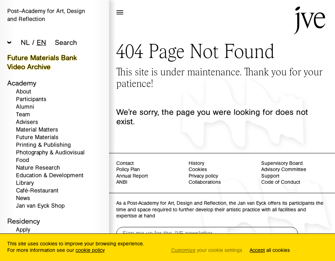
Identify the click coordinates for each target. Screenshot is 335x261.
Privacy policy (203, 176)
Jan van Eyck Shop (40, 206)
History (196, 164)
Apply (23, 230)
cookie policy (90, 250)
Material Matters (37, 130)
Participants (31, 99)
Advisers (27, 122)
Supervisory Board (282, 164)
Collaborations (205, 182)
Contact (125, 164)
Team (23, 114)
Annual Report (132, 176)
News (23, 198)
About (23, 91)
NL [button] (25, 42)
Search (66, 42)
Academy (21, 83)
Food (22, 160)
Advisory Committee (283, 170)
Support (270, 176)
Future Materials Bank (42, 58)
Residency (23, 221)
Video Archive (29, 67)
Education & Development (50, 175)
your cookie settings (206, 251)
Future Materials (37, 137)
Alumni (25, 107)
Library (25, 183)
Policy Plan (128, 170)
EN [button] (41, 42)
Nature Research (38, 168)
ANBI (121, 182)
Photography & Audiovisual (50, 152)
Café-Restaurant (37, 190)
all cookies (270, 251)
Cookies (198, 170)
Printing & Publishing (43, 145)
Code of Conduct (280, 182)
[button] (9, 42)
